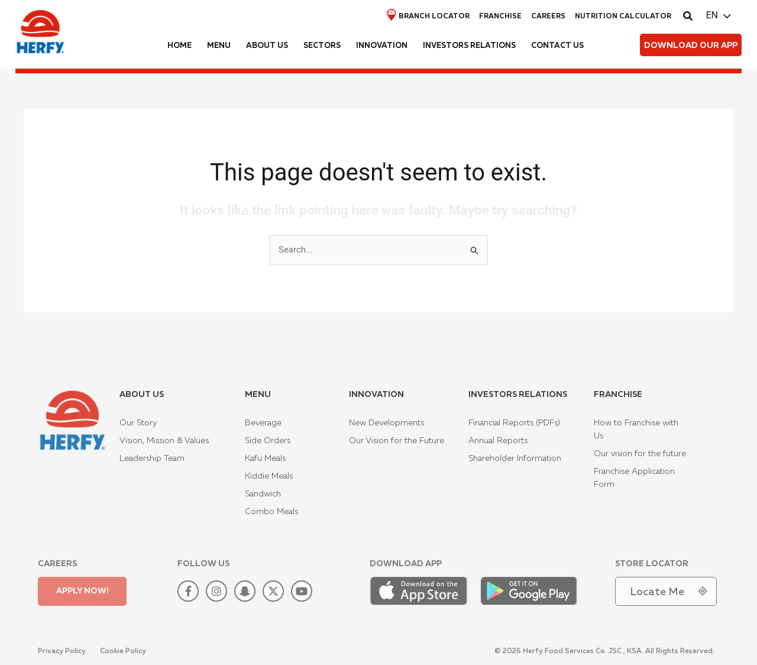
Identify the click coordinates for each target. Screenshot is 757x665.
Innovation (381, 46)
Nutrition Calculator (623, 16)
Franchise (500, 16)
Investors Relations (469, 46)
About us (267, 46)
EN (712, 15)
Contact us (557, 46)
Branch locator (428, 15)
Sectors (322, 46)
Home (179, 46)
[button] (688, 17)
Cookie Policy (123, 651)
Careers (548, 16)
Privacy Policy (62, 651)
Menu (219, 46)
